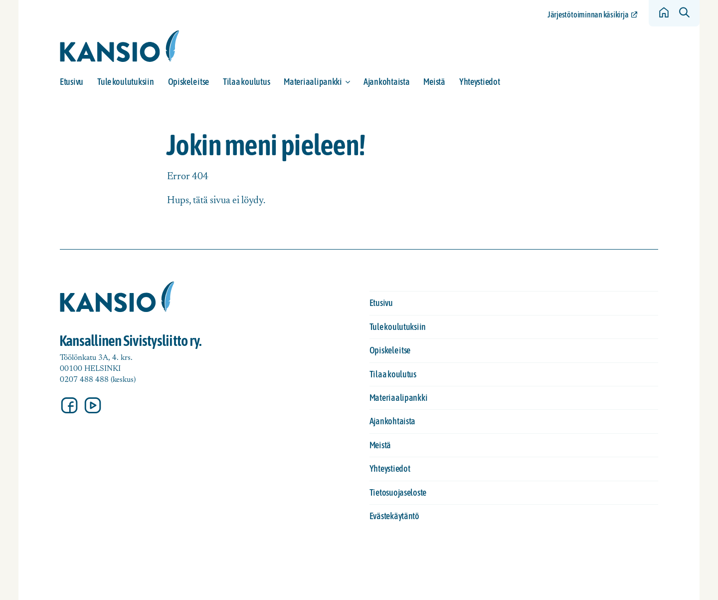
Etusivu (71, 81)
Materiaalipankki (313, 81)
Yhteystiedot (479, 81)
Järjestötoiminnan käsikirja (587, 14)
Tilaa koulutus (246, 81)
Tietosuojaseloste (397, 492)
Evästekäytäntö (394, 516)
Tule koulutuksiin (125, 81)
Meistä (434, 81)
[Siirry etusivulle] (120, 46)
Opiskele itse (188, 81)
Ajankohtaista (386, 81)
